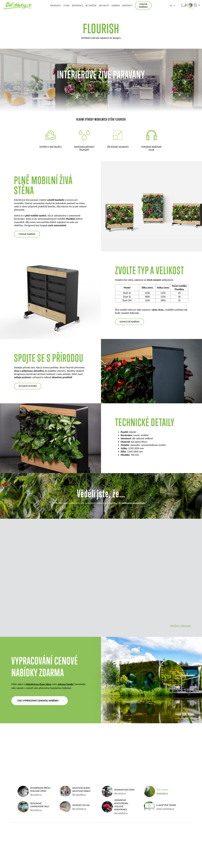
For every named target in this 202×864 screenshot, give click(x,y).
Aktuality (104, 5)
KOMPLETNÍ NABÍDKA (130, 321)
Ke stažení (90, 5)
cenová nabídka (27, 234)
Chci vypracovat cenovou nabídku (38, 700)
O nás (66, 5)
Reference (77, 5)
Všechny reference (180, 625)
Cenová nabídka (143, 5)
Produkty (55, 5)
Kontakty (127, 5)
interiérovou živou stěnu (38, 684)
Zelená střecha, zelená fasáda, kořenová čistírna (18, 5)
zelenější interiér (28, 386)
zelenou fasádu (65, 684)
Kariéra (116, 5)
